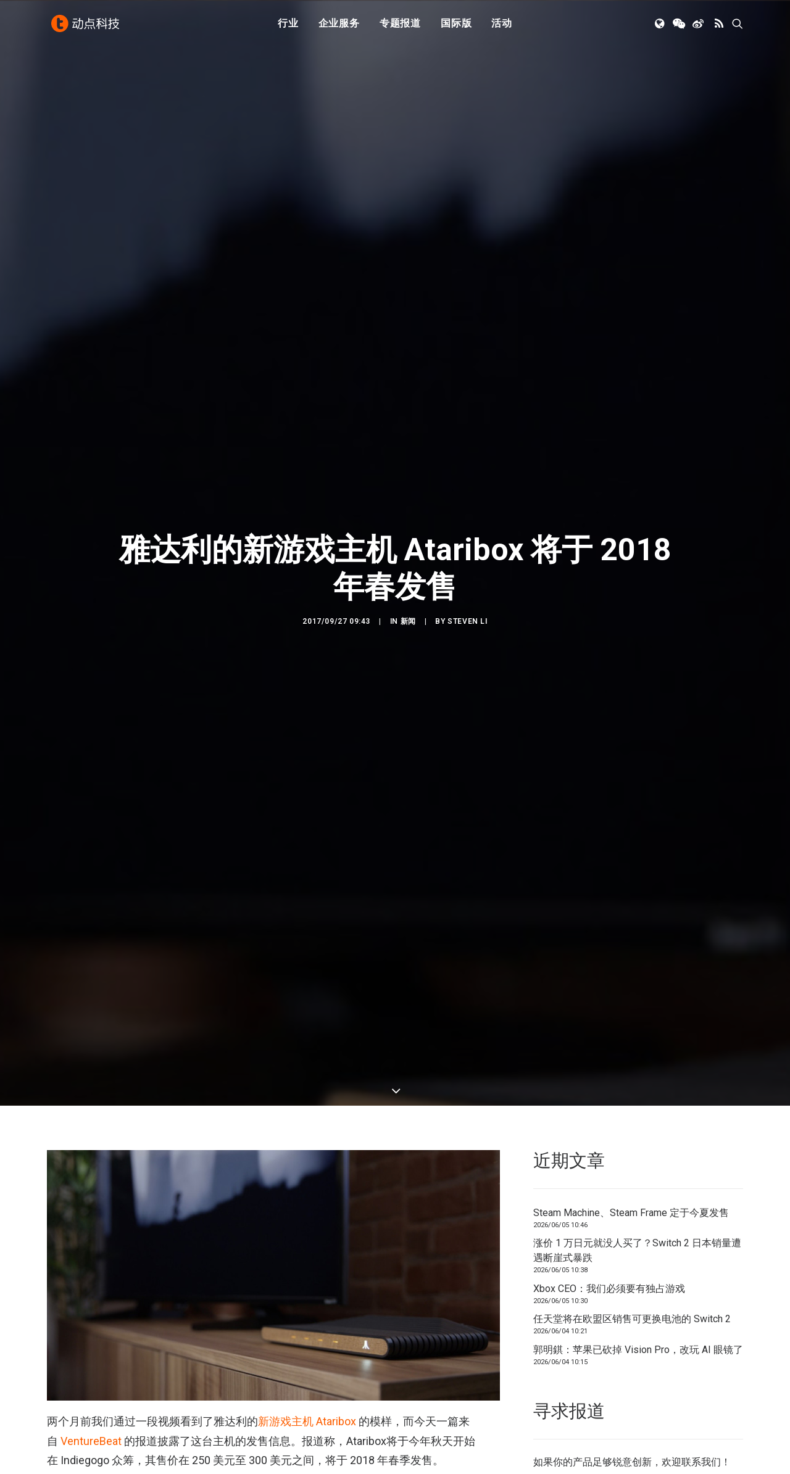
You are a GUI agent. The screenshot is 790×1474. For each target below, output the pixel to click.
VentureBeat (91, 1397)
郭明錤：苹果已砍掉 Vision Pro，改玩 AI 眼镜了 (638, 1306)
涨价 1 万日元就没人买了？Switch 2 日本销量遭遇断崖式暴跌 (637, 1207)
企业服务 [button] (339, 26)
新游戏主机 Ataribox (307, 1378)
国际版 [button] (456, 26)
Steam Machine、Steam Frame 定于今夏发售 (631, 1169)
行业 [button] (288, 26)
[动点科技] (86, 26)
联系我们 (701, 1418)
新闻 (408, 599)
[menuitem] (288, 26)
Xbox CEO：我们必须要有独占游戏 (609, 1245)
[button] (660, 26)
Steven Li (467, 599)
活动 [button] (501, 26)
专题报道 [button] (400, 26)
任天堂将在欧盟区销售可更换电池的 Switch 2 (632, 1275)
